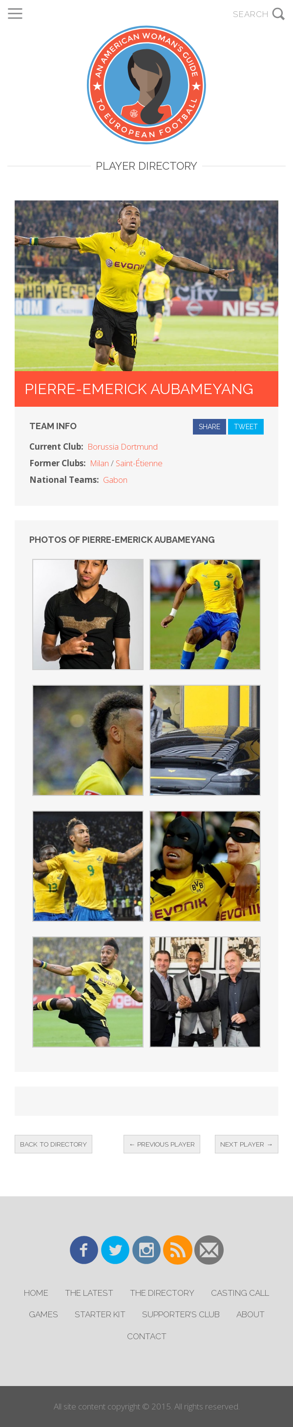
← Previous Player (162, 1144)
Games (43, 1314)
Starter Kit (100, 1314)
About (250, 1314)
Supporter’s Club (181, 1314)
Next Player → (246, 1144)
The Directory (162, 1293)
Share (209, 427)
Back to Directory (53, 1144)
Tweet (246, 427)
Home (36, 1293)
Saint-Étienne (139, 463)
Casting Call (240, 1293)
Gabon (115, 479)
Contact (147, 1336)
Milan (99, 463)
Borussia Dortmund (122, 446)
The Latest (89, 1293)
